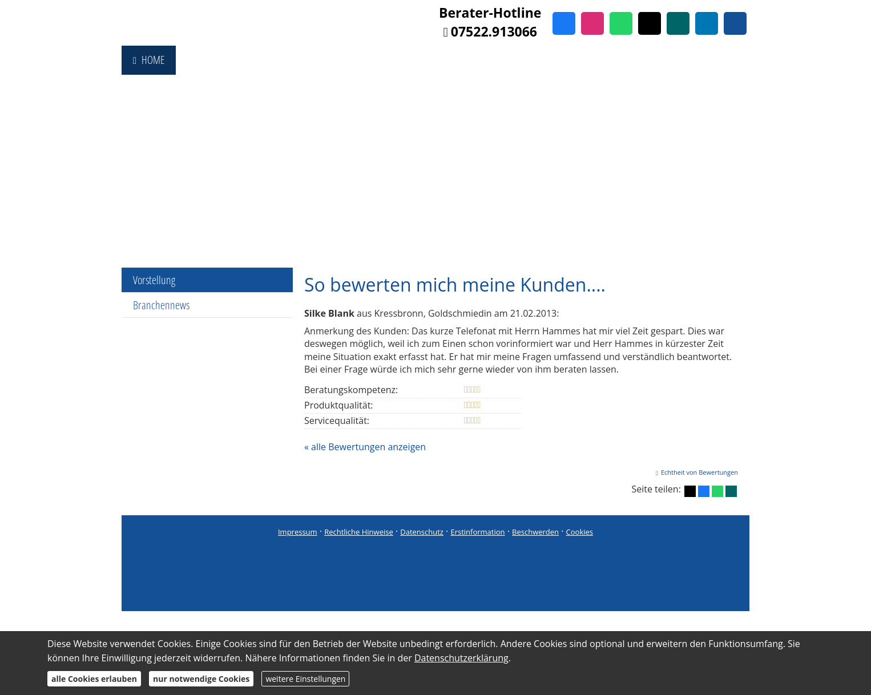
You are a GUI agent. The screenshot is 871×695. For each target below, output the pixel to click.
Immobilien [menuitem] (544, 59)
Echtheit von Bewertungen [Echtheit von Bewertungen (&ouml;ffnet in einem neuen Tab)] (699, 472)
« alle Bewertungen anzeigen (365, 447)
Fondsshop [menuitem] (210, 59)
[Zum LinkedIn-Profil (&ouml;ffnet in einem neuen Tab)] (706, 23)
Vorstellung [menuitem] (154, 280)
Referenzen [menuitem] (612, 59)
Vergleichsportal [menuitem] (291, 59)
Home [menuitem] (148, 59)
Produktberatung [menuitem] (386, 59)
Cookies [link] (579, 532)
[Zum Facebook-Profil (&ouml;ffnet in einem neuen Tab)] (564, 23)
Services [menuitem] (673, 59)
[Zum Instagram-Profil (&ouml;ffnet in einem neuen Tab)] (592, 23)
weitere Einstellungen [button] (305, 678)
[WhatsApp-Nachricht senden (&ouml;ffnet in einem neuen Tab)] (621, 23)
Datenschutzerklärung (461, 658)
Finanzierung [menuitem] (471, 59)
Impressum (297, 532)
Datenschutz (421, 532)
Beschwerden (535, 532)
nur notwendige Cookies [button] (201, 678)
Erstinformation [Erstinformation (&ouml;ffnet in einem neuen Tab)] (477, 532)
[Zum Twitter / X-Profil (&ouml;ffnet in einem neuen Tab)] (649, 23)
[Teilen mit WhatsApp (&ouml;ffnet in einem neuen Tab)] (717, 491)
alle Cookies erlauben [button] (94, 678)
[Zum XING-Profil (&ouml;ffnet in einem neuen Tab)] (678, 23)
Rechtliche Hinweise (358, 532)
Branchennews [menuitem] (161, 305)
